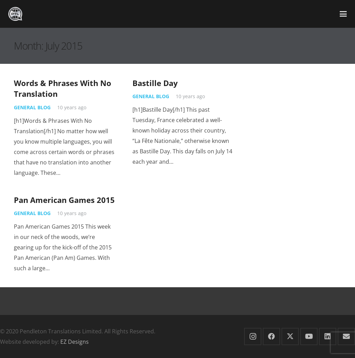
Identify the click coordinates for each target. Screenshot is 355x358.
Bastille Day (155, 83)
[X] (290, 336)
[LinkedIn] (327, 336)
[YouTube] (309, 336)
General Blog (32, 107)
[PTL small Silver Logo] (15, 14)
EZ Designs (75, 342)
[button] (343, 13)
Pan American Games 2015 (64, 200)
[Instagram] (252, 336)
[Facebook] (271, 336)
